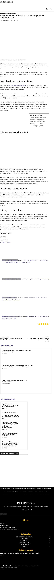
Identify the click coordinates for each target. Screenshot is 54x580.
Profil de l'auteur (39, 125)
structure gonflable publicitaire (16, 85)
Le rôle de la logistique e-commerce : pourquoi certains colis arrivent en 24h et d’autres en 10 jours (10, 415)
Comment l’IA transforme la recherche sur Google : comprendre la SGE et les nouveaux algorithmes (10, 444)
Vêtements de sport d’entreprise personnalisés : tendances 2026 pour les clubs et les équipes (17, 366)
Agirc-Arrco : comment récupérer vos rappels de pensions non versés (10, 405)
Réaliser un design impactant (38, 119)
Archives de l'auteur (5, 242)
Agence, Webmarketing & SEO (10, 260)
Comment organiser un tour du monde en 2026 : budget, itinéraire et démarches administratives (10, 425)
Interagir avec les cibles (36, 123)
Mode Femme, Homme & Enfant (11, 316)
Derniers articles (41, 126)
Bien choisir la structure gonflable (39, 117)
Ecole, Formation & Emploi (9, 297)
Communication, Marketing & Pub (8, 13)
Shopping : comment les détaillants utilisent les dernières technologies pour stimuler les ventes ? (38, 340)
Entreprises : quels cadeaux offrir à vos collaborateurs (14, 381)
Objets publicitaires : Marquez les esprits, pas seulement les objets (16, 351)
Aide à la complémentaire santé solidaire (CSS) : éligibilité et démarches (10, 434)
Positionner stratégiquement (38, 121)
